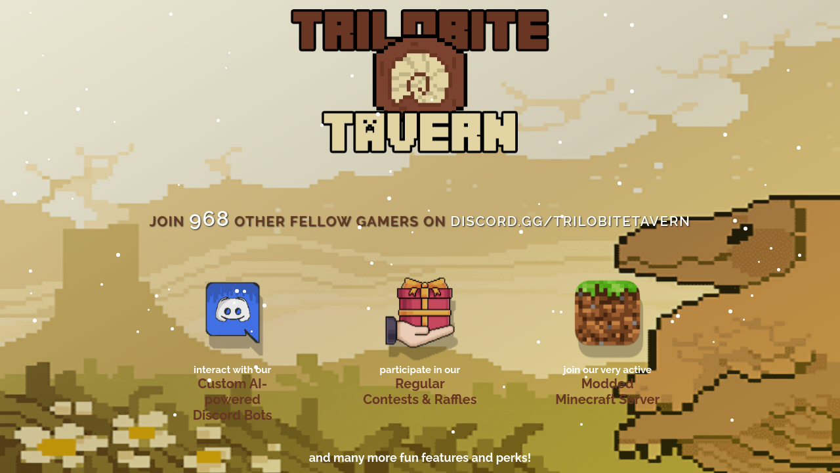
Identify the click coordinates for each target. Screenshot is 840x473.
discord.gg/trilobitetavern (570, 221)
